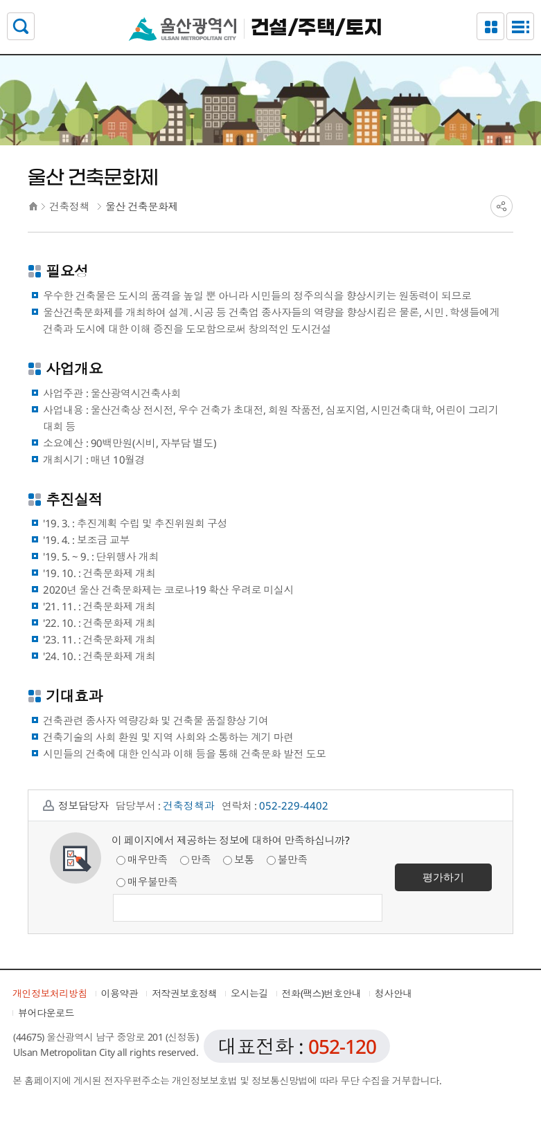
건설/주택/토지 (316, 28)
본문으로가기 (270, 0)
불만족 (287, 859)
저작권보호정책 (185, 993)
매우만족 (142, 859)
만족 (195, 859)
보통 (238, 859)
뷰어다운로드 (46, 1012)
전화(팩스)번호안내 (322, 993)
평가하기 (443, 877)
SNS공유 (501, 206)
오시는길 (249, 993)
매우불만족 (147, 881)
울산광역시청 (182, 29)
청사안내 (393, 993)
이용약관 (120, 993)
